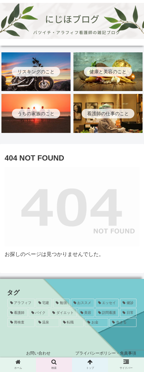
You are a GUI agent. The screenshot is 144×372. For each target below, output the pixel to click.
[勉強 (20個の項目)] (61, 303)
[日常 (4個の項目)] (128, 313)
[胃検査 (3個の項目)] (21, 322)
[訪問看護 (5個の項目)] (107, 313)
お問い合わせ (38, 353)
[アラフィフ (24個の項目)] (21, 303)
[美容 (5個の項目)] (86, 313)
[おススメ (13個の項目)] (82, 303)
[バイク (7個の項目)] (39, 313)
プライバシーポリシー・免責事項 (105, 353)
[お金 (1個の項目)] (96, 322)
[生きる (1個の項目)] (122, 322)
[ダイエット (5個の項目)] (63, 313)
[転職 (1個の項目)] (72, 322)
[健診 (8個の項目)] (128, 303)
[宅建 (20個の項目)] (44, 303)
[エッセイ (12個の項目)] (107, 303)
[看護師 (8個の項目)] (18, 313)
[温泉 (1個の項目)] (47, 322)
